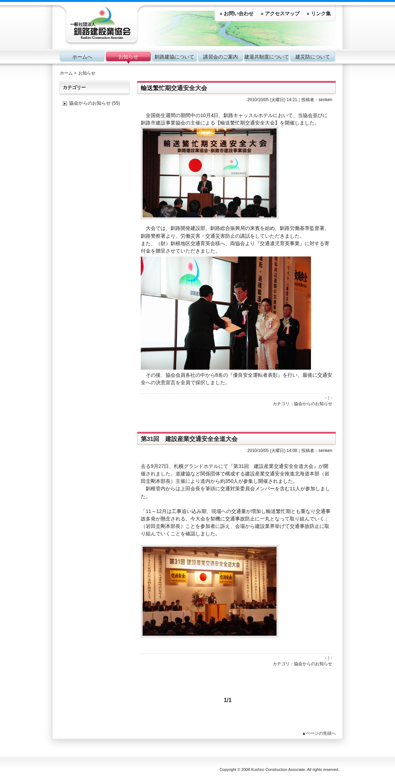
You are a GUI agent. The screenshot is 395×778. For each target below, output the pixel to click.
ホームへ (82, 57)
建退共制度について (266, 57)
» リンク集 (319, 13)
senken (325, 99)
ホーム (66, 73)
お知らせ (128, 57)
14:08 (291, 450)
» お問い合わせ (236, 13)
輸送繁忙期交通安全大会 (174, 88)
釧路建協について (174, 57)
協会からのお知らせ (313, 403)
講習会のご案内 (220, 57)
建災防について (312, 57)
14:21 (291, 99)
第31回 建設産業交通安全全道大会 (189, 439)
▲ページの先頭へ (319, 733)
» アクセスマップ (280, 13)
